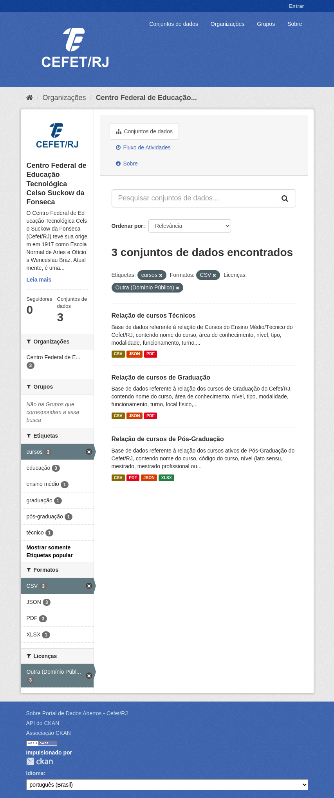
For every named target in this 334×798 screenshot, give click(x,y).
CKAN (39, 761)
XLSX (166, 477)
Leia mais (39, 279)
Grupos (266, 24)
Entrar (296, 6)
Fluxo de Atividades (143, 147)
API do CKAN (43, 723)
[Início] (29, 98)
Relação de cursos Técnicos (154, 315)
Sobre (294, 24)
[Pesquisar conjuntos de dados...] (193, 198)
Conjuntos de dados (173, 24)
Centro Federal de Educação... (146, 98)
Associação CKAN (48, 733)
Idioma (35, 773)
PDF (150, 354)
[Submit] (285, 198)
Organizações (227, 24)
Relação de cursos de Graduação (161, 377)
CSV (118, 354)
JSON (134, 354)
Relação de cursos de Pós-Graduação (168, 439)
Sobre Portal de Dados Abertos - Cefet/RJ (77, 713)
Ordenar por (127, 226)
